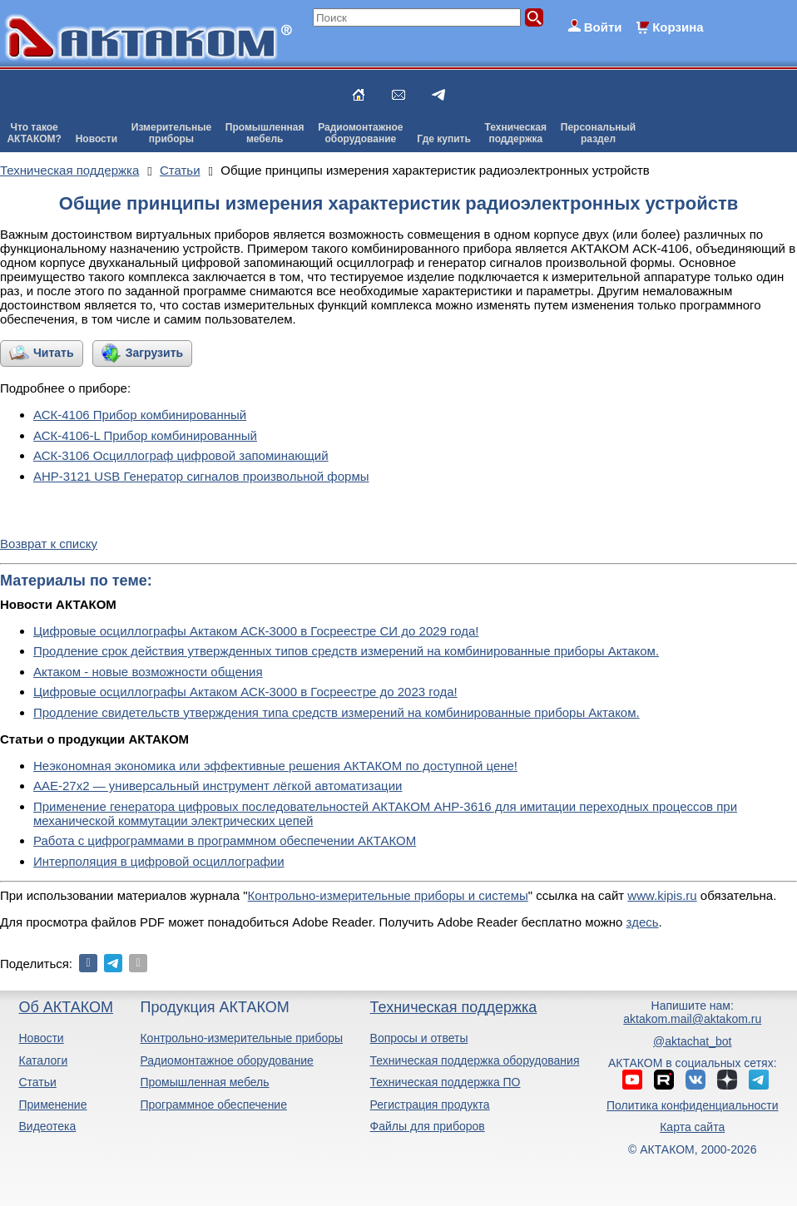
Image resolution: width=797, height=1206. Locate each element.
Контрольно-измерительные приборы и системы (388, 895)
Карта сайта (692, 1127)
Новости (96, 139)
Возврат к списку (48, 543)
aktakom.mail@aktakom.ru (692, 1019)
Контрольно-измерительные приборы (241, 1038)
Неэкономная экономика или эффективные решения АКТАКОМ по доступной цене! (275, 766)
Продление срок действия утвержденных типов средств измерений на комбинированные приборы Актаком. (346, 651)
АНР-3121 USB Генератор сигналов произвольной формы (201, 476)
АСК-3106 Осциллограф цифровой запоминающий (181, 455)
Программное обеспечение (213, 1104)
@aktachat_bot (692, 1041)
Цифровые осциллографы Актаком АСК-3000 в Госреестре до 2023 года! (245, 692)
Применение (52, 1104)
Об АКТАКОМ (65, 1007)
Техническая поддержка (453, 1007)
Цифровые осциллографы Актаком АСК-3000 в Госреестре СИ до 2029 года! (256, 631)
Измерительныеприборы (171, 133)
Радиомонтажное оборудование (226, 1060)
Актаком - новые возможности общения (148, 672)
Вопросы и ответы (419, 1038)
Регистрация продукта (430, 1104)
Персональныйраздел (598, 133)
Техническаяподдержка (516, 133)
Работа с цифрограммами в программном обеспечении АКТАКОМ (224, 840)
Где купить (444, 139)
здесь (642, 922)
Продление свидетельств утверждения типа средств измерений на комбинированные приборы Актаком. (336, 712)
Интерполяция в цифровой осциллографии (159, 861)
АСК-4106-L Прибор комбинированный (145, 435)
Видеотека (47, 1126)
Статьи (37, 1082)
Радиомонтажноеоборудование (360, 133)
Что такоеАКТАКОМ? (34, 133)
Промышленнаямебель (264, 133)
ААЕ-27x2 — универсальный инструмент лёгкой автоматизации (217, 785)
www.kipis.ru (661, 895)
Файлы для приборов (427, 1126)
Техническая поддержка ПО (445, 1082)
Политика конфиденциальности (692, 1105)
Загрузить (154, 352)
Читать (53, 352)
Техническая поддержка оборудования (475, 1060)
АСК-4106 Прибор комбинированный (139, 415)
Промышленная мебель (204, 1082)
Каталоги (42, 1060)
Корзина (677, 27)
